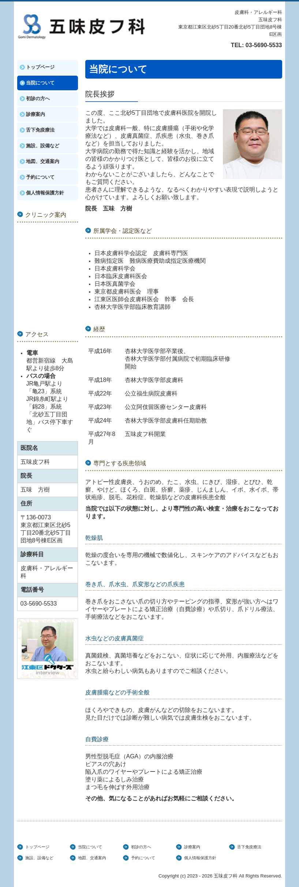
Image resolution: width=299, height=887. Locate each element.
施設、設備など (42, 145)
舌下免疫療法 (40, 130)
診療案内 (35, 114)
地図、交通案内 (42, 161)
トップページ (40, 67)
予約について (40, 177)
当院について (40, 83)
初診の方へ (38, 98)
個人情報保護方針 (45, 193)
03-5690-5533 (264, 45)
